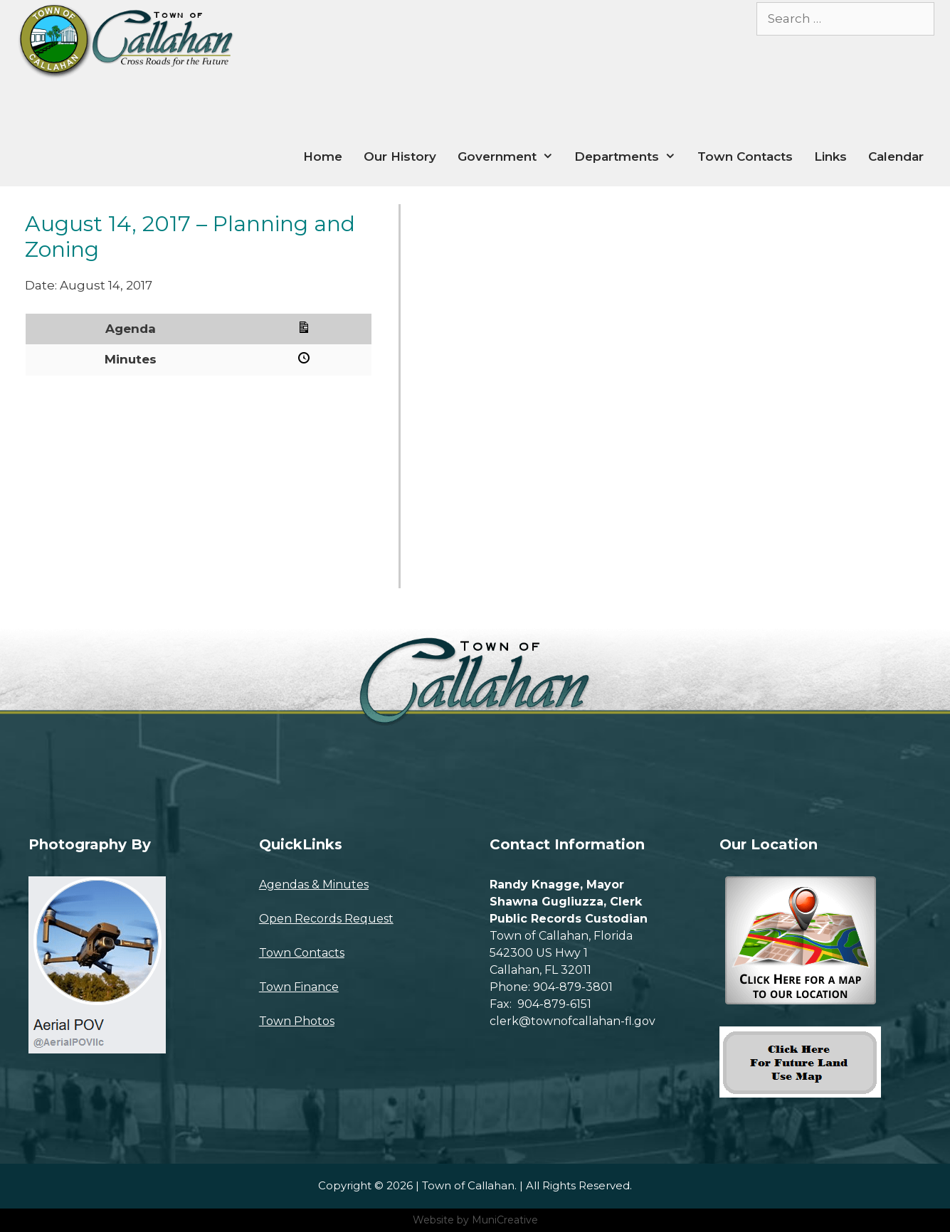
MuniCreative (505, 1220)
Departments (630, 156)
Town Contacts (745, 156)
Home (322, 156)
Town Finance (299, 987)
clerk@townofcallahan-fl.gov (572, 1021)
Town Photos (296, 1021)
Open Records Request (326, 918)
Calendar (896, 156)
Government (511, 156)
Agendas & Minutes (314, 884)
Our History (400, 156)
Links (830, 156)
